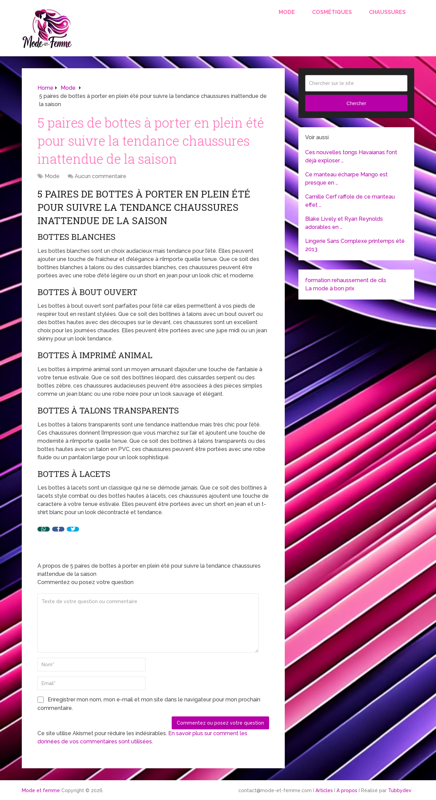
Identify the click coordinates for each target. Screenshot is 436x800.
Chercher (356, 103)
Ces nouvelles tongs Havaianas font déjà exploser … (351, 156)
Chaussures (387, 12)
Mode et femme (41, 790)
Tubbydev (399, 790)
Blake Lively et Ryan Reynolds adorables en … (344, 223)
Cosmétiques (332, 12)
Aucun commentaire (100, 176)
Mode (287, 12)
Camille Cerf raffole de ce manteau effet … (350, 200)
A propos (347, 790)
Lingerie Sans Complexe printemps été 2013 (355, 245)
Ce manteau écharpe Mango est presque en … (346, 178)
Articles (324, 790)
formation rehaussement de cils (345, 280)
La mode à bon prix (329, 288)
